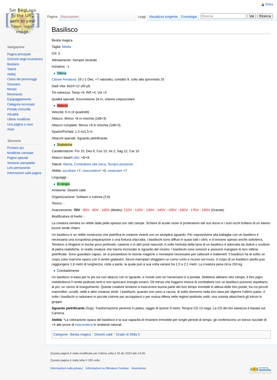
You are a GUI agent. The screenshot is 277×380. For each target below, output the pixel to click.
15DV (172, 210)
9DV (95, 210)
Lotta (75, 157)
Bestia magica (80, 334)
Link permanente (18, 168)
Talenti (11, 69)
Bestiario (13, 64)
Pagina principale (19, 54)
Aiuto (10, 129)
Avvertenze (139, 368)
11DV (128, 210)
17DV (195, 210)
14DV (161, 210)
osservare (115, 171)
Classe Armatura (64, 79)
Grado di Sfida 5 (128, 334)
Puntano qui (15, 148)
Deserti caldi (103, 334)
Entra (269, 4)
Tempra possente (120, 164)
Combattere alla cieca (90, 164)
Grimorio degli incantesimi (25, 59)
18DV (206, 210)
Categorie (60, 334)
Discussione (69, 17)
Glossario (13, 84)
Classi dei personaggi (22, 79)
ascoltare (69, 171)
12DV (139, 210)
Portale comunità (18, 109)
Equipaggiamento (19, 99)
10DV (106, 210)
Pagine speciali (17, 158)
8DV (86, 210)
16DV (184, 210)
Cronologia (189, 17)
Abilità (11, 74)
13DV (150, 210)
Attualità (12, 114)
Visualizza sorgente (163, 17)
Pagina (52, 17)
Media (66, 47)
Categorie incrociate (21, 104)
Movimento (14, 94)
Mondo (12, 89)
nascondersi (91, 171)
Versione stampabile (21, 163)
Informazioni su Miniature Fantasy (107, 368)
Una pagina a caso (20, 124)
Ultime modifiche (18, 119)
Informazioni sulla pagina (24, 173)
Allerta (67, 164)
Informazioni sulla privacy (66, 368)
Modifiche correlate (20, 153)
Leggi (142, 17)
